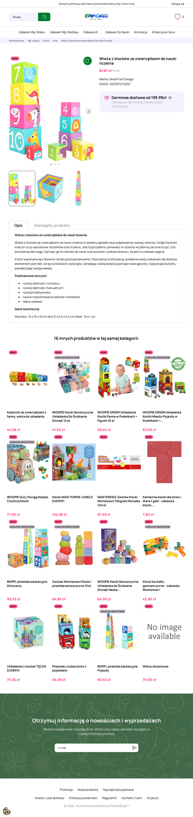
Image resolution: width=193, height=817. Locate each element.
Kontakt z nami (132, 798)
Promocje (66, 790)
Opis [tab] (18, 225)
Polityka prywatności (83, 798)
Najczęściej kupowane (118, 790)
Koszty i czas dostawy (49, 798)
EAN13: (104, 84)
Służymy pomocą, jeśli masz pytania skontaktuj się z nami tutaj (97, 3)
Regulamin (109, 798)
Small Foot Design (121, 79)
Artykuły (153, 798)
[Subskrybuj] (134, 747)
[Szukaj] (23, 17)
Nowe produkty (88, 790)
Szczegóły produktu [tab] (52, 225)
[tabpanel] (51, 111)
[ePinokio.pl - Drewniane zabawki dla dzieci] (96, 17)
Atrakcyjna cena (163, 32)
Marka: (104, 79)
